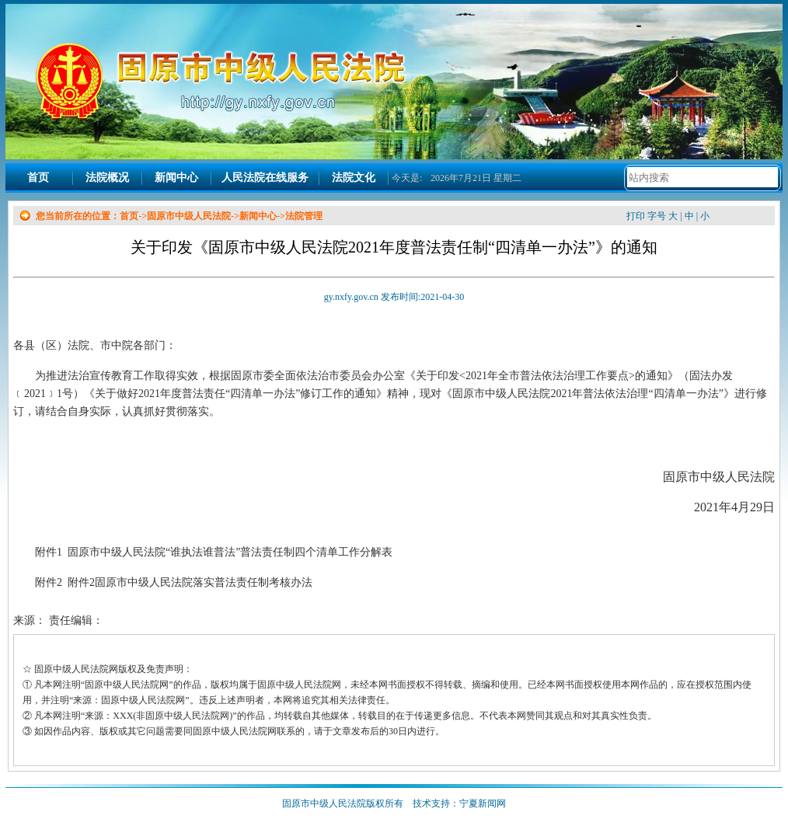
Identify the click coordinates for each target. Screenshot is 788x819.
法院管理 (304, 216)
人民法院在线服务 (265, 177)
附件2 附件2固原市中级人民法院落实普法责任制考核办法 (173, 582)
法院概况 (107, 177)
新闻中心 (176, 177)
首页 (38, 177)
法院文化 (353, 177)
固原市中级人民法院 (189, 216)
